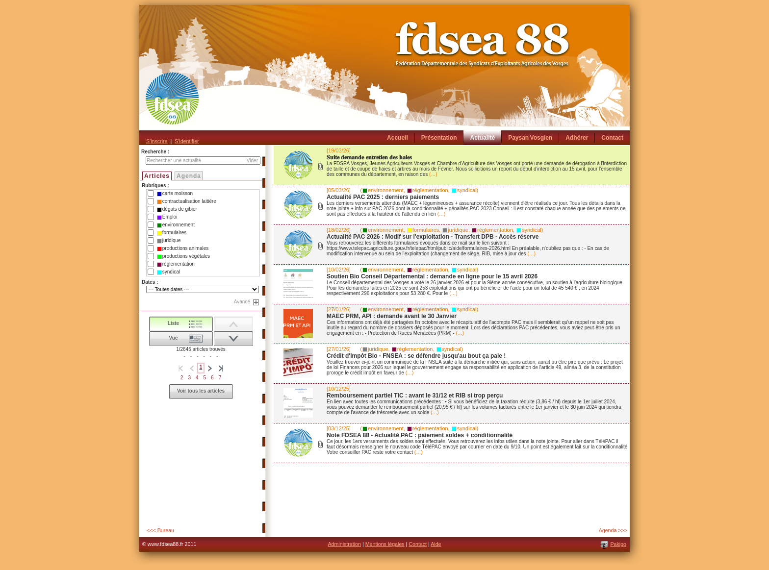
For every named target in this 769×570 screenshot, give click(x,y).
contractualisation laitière (186, 201)
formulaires (171, 233)
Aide (436, 544)
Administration (344, 544)
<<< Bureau (160, 530)
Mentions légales (385, 544)
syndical (168, 272)
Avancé (242, 301)
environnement (176, 225)
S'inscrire (156, 141)
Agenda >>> (613, 530)
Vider (252, 160)
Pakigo (618, 544)
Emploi (167, 217)
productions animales (183, 248)
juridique (169, 241)
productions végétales (183, 256)
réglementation (176, 264)
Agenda (189, 176)
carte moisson (175, 194)
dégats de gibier (177, 209)
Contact (418, 544)
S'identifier (187, 141)
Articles (157, 176)
